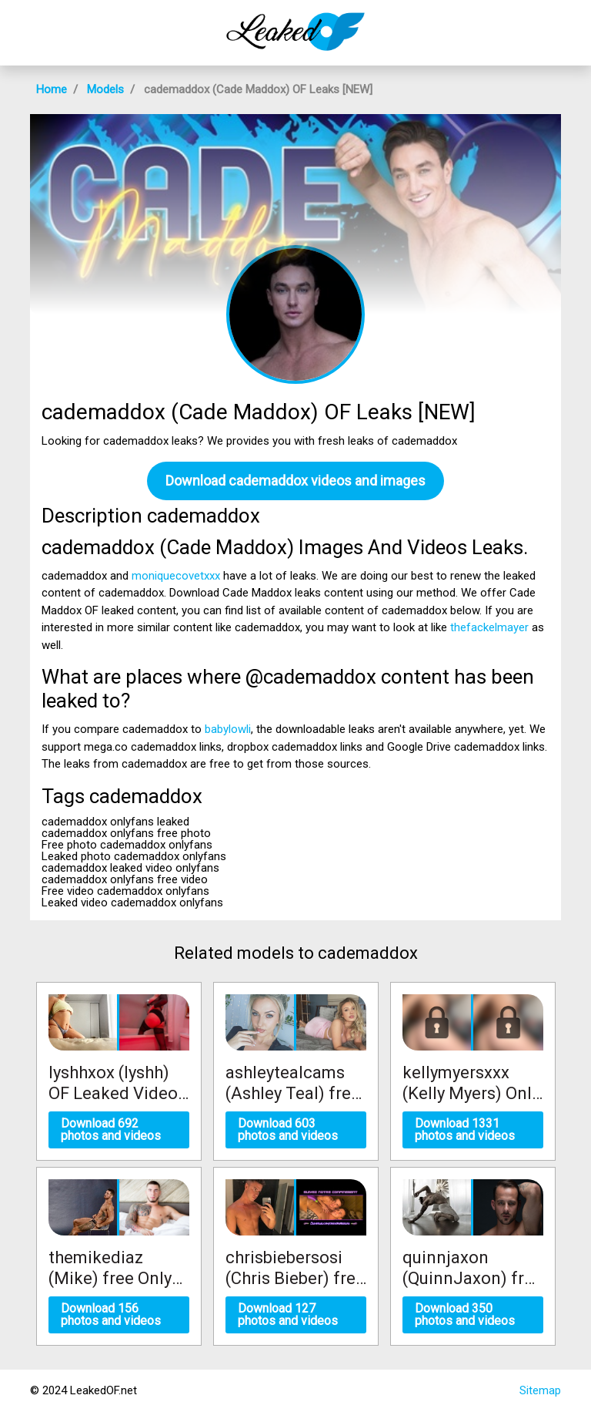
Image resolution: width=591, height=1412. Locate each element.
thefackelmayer (489, 627)
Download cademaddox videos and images (295, 480)
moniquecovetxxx (176, 576)
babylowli (228, 729)
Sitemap (540, 1390)
